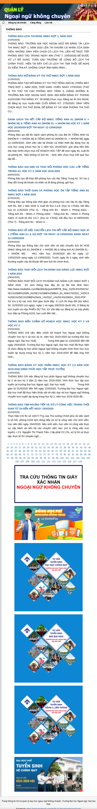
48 (20, 451)
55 (48, 451)
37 (61, 447)
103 (77, 458)
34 (48, 447)
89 (16, 458)
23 (88, 444)
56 (52, 451)
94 (37, 458)
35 (52, 447)
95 (41, 458)
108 (27, 461)
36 (56, 447)
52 (36, 451)
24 (7, 447)
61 (73, 451)
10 (35, 444)
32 (40, 447)
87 (8, 458)
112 (48, 461)
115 (64, 461)
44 (89, 447)
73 (36, 454)
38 (65, 447)
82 (73, 454)
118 (80, 461)
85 (85, 454)
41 (77, 447)
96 (45, 458)
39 (69, 447)
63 (81, 451)
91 (24, 458)
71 (28, 454)
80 (65, 454)
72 (32, 454)
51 (32, 451)
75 (44, 454)
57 (56, 451)
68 (16, 454)
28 (24, 447)
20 (76, 444)
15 (55, 444)
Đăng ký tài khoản (17, 22)
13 (47, 444)
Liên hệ (48, 22)
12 (43, 444)
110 (38, 461)
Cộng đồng (35, 22)
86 (89, 454)
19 (72, 444)
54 (44, 451)
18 (68, 444)
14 (51, 444)
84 (81, 454)
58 (61, 451)
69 (20, 454)
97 (49, 458)
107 (22, 461)
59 (65, 451)
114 (59, 461)
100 (62, 458)
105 (88, 458)
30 (32, 447)
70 (24, 454)
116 (69, 461)
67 (11, 454)
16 (59, 444)
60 (69, 451)
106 (17, 461)
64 (85, 451)
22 (84, 444)
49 (24, 451)
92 (28, 458)
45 (7, 451)
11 (39, 444)
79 (61, 454)
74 (40, 454)
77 (52, 454)
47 (16, 451)
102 (72, 458)
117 (74, 461)
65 (89, 451)
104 (83, 458)
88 (12, 458)
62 (77, 451)
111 (43, 461)
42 (81, 447)
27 (20, 447)
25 (11, 447)
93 (32, 458)
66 (7, 454)
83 (77, 454)
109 (32, 461)
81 (69, 454)
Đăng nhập (91, 2)
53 (40, 451)
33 (44, 447)
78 (56, 454)
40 (73, 447)
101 (67, 458)
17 (63, 444)
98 (53, 458)
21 (80, 444)
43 (85, 447)
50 (28, 451)
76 (48, 454)
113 (53, 461)
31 (36, 447)
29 (28, 447)
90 (20, 458)
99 (57, 458)
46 (11, 451)
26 (16, 447)
